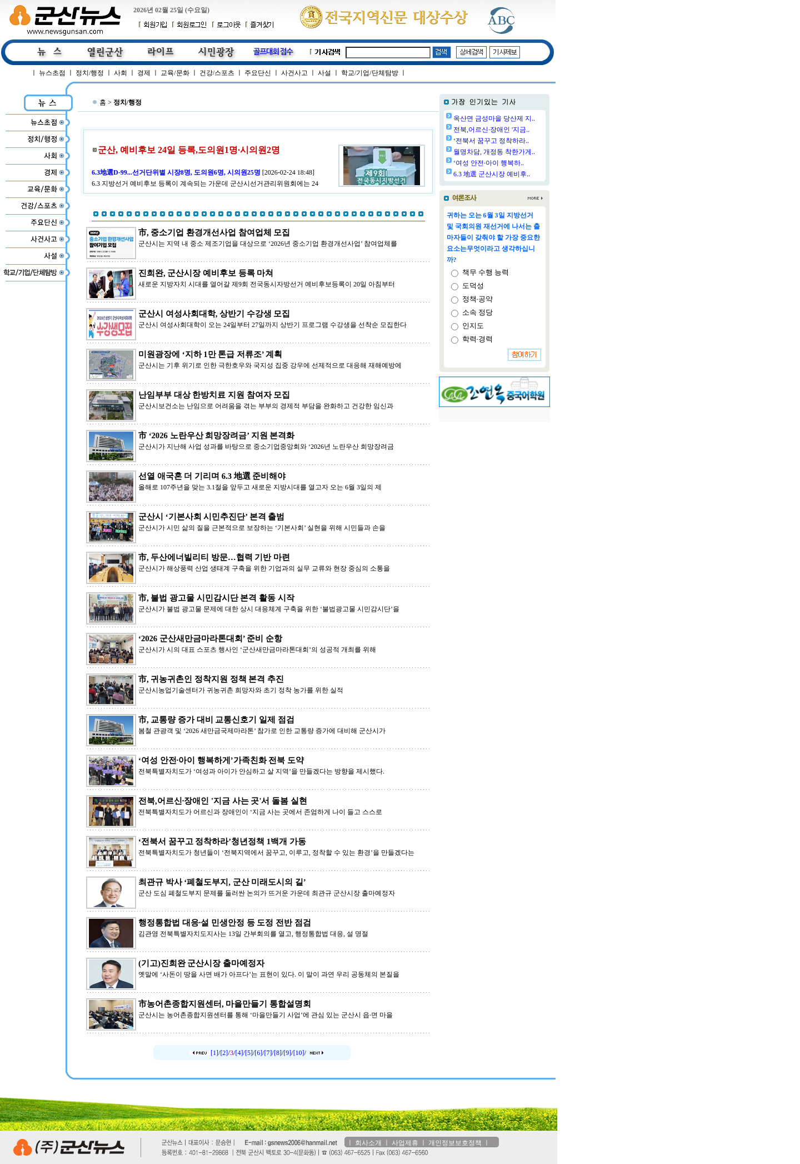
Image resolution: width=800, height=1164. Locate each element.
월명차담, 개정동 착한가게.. (494, 152)
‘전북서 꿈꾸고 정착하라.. (491, 141)
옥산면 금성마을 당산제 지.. (494, 118)
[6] (258, 1053)
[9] (287, 1053)
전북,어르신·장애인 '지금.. (491, 129)
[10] (298, 1053)
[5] (249, 1053)
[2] (224, 1053)
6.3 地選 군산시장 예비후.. (491, 174)
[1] (214, 1053)
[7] (268, 1053)
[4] (239, 1053)
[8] (278, 1053)
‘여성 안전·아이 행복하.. (488, 163)
